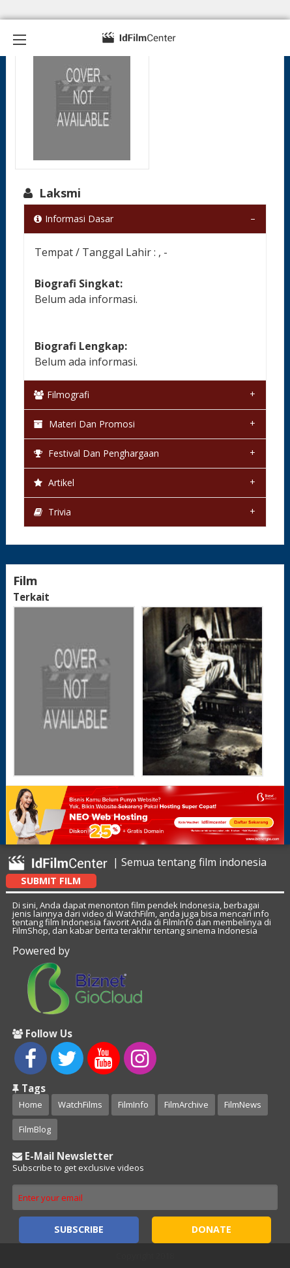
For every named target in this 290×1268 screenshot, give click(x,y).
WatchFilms (80, 1104)
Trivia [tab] (52, 512)
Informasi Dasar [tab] (73, 218)
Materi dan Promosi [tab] (84, 424)
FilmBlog (35, 1129)
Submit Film (51, 880)
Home (30, 1104)
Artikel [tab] (54, 482)
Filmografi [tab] (61, 394)
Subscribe (79, 1229)
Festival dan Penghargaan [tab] (96, 453)
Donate (211, 1229)
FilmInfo (133, 1104)
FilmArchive (186, 1104)
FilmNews (242, 1104)
